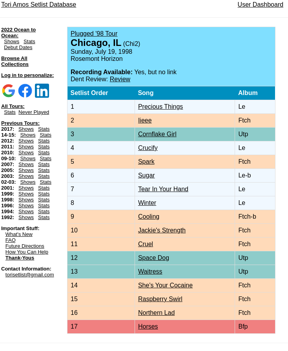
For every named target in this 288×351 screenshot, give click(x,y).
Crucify (148, 147)
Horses (148, 326)
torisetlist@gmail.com (29, 275)
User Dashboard (261, 4)
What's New (19, 234)
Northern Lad (156, 312)
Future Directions (24, 246)
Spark (146, 161)
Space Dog (153, 257)
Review (120, 79)
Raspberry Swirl (160, 299)
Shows (11, 41)
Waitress (150, 271)
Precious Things (160, 106)
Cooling (148, 216)
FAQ (10, 240)
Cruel (145, 244)
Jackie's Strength (162, 230)
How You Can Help (26, 252)
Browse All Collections (15, 61)
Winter (147, 202)
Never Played (33, 112)
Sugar (146, 175)
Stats (29, 41)
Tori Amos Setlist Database (38, 4)
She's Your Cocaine (165, 285)
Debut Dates (18, 47)
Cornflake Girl (157, 134)
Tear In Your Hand (163, 189)
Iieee (145, 120)
